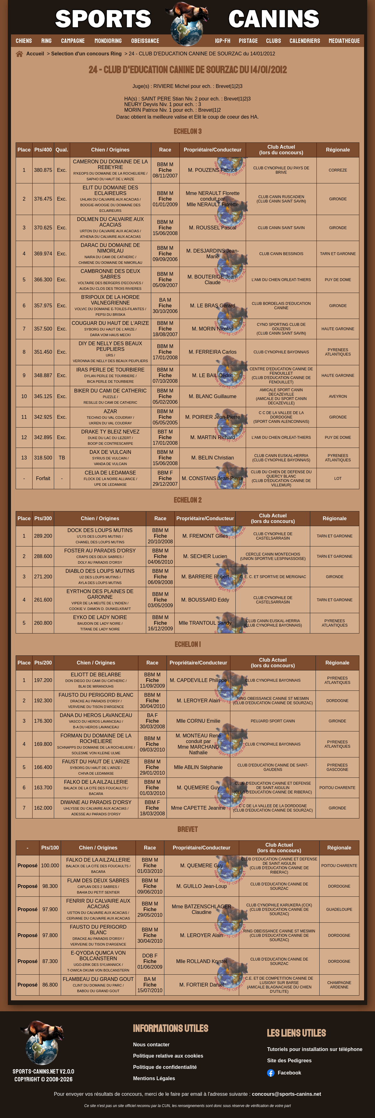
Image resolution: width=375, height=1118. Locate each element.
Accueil (36, 53)
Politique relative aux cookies (168, 1056)
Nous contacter (151, 1044)
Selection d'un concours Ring (86, 53)
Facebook (284, 1073)
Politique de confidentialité (165, 1067)
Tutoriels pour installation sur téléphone (314, 1049)
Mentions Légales (154, 1078)
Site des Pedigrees (289, 1060)
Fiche (165, 170)
